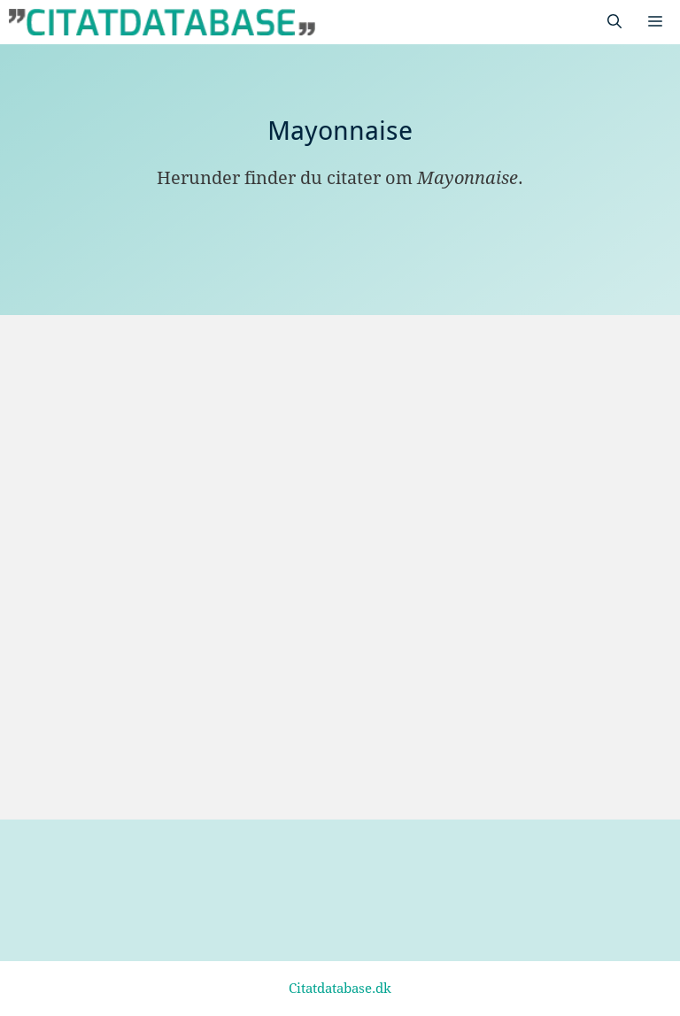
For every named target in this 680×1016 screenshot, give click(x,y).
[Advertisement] (340, 448)
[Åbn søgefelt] (614, 22)
